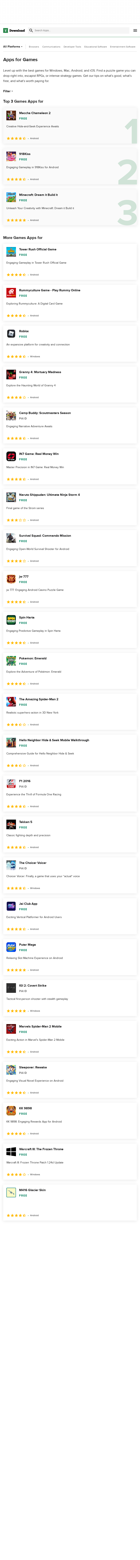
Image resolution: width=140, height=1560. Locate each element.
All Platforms (13, 46)
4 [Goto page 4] (38, 1229)
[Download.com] (14, 30)
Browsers (34, 46)
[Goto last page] (129, 1229)
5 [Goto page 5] (48, 1229)
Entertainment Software (122, 46)
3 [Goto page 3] (28, 1229)
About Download (59, 1552)
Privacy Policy (102, 1552)
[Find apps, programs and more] (78, 30)
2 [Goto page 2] (17, 1229)
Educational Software (95, 46)
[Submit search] (31, 30)
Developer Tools (72, 46)
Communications (51, 46)
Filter (8, 91)
